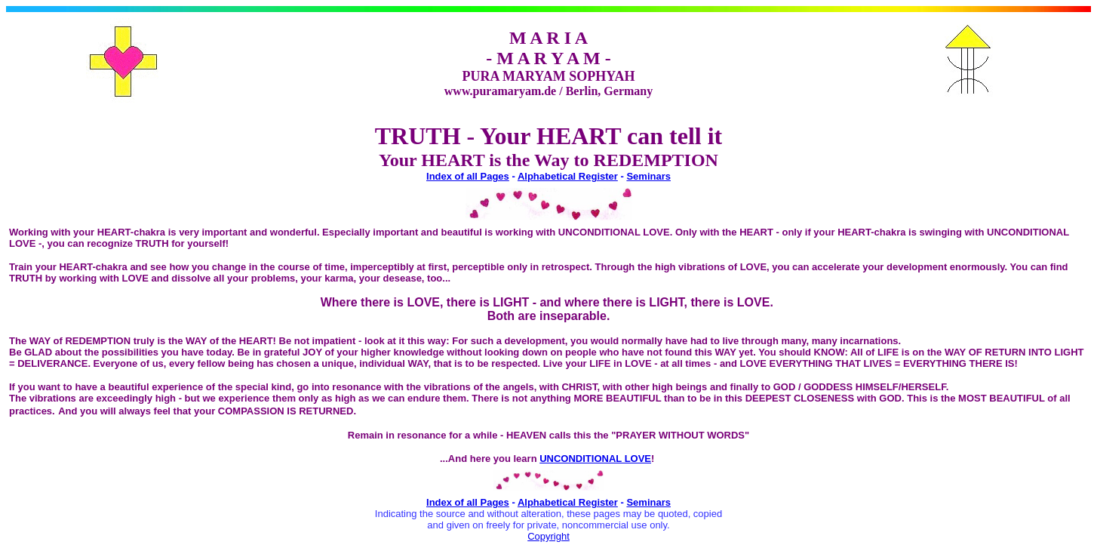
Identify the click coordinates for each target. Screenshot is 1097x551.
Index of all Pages (467, 176)
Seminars (648, 176)
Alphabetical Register (568, 176)
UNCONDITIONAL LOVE (595, 458)
